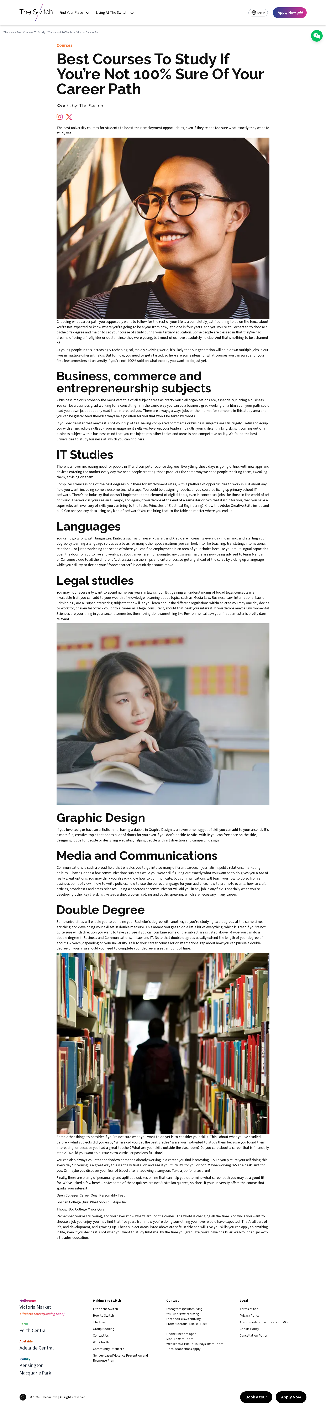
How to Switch (103, 1315)
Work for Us (101, 1342)
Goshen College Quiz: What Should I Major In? (91, 1202)
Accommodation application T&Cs (264, 1322)
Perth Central (33, 1330)
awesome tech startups (123, 489)
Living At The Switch (114, 12)
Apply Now (291, 1397)
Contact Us (101, 1335)
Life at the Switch (105, 1309)
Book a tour (256, 1397)
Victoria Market (35, 1307)
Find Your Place (74, 12)
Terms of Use (249, 1309)
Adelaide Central (37, 1348)
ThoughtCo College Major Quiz (80, 1209)
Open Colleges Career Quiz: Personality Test (91, 1195)
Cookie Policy (249, 1329)
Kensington (32, 1365)
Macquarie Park (35, 1373)
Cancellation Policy (253, 1335)
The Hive (8, 32)
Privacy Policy (249, 1315)
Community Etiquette (108, 1349)
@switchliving (192, 1309)
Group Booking (103, 1329)
